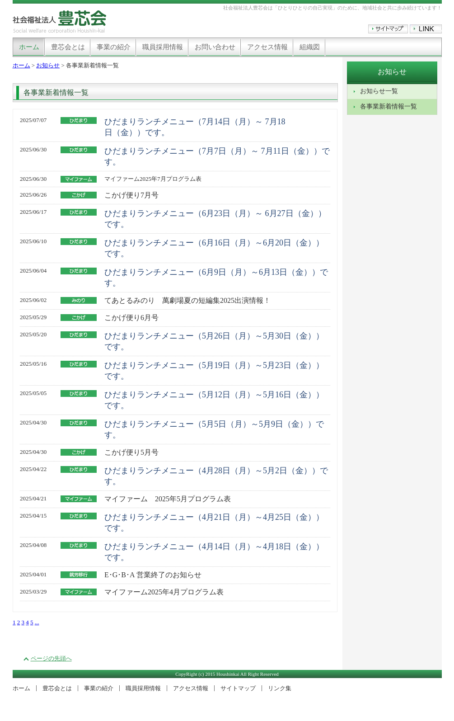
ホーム (29, 47)
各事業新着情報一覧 (388, 106)
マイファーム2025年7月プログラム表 (152, 178)
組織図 (310, 47)
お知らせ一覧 (379, 91)
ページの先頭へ (51, 658)
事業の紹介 (114, 47)
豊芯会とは (68, 47)
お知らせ (48, 65)
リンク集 (279, 688)
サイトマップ (238, 688)
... (37, 622)
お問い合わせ (215, 47)
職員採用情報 (162, 47)
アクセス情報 (267, 47)
